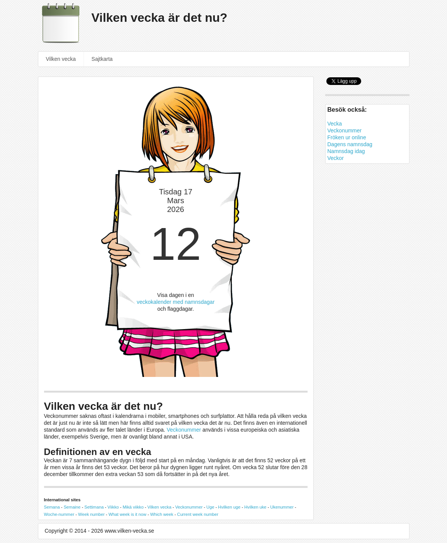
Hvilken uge (229, 507)
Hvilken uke (255, 507)
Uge (210, 507)
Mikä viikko (133, 507)
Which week (161, 514)
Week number (91, 514)
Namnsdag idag (346, 151)
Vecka (334, 124)
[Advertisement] (367, 296)
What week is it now (127, 514)
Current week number (197, 514)
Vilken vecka (61, 59)
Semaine (72, 507)
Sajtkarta (102, 59)
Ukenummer (282, 507)
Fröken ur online (346, 137)
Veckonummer (184, 430)
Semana (52, 507)
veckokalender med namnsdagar (175, 302)
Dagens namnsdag (350, 144)
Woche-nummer (59, 514)
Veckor (335, 158)
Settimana (93, 507)
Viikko (113, 507)
